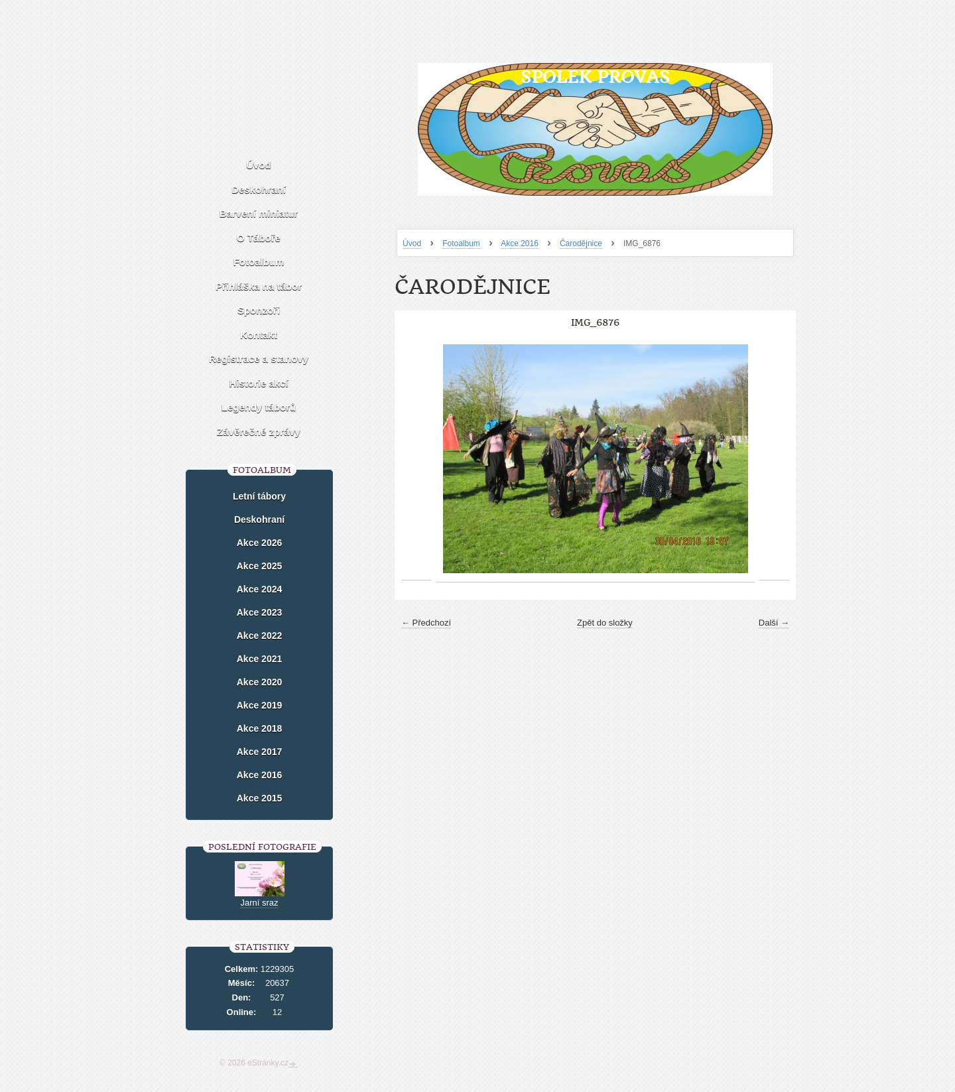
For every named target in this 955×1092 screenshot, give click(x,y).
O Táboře (259, 237)
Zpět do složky (605, 623)
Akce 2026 (260, 542)
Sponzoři (258, 310)
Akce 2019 (260, 705)
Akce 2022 (260, 635)
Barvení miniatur (259, 213)
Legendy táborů (259, 407)
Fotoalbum (461, 243)
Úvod (412, 243)
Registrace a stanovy (258, 358)
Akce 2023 (260, 612)
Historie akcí (258, 383)
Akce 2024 (260, 589)
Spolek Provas (595, 76)
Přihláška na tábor (259, 286)
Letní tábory (259, 496)
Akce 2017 (260, 751)
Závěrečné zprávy (258, 431)
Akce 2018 (260, 728)
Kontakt (258, 334)
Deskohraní (258, 189)
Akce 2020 (260, 682)
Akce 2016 (520, 243)
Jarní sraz (259, 903)
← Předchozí (426, 623)
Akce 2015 (260, 798)
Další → (774, 623)
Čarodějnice (581, 243)
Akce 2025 (260, 566)
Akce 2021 (260, 658)
